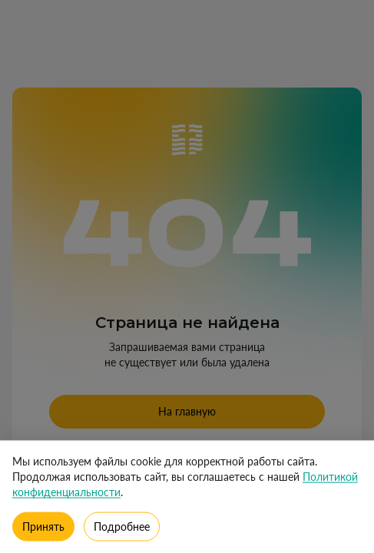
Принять (43, 528)
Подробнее (122, 528)
